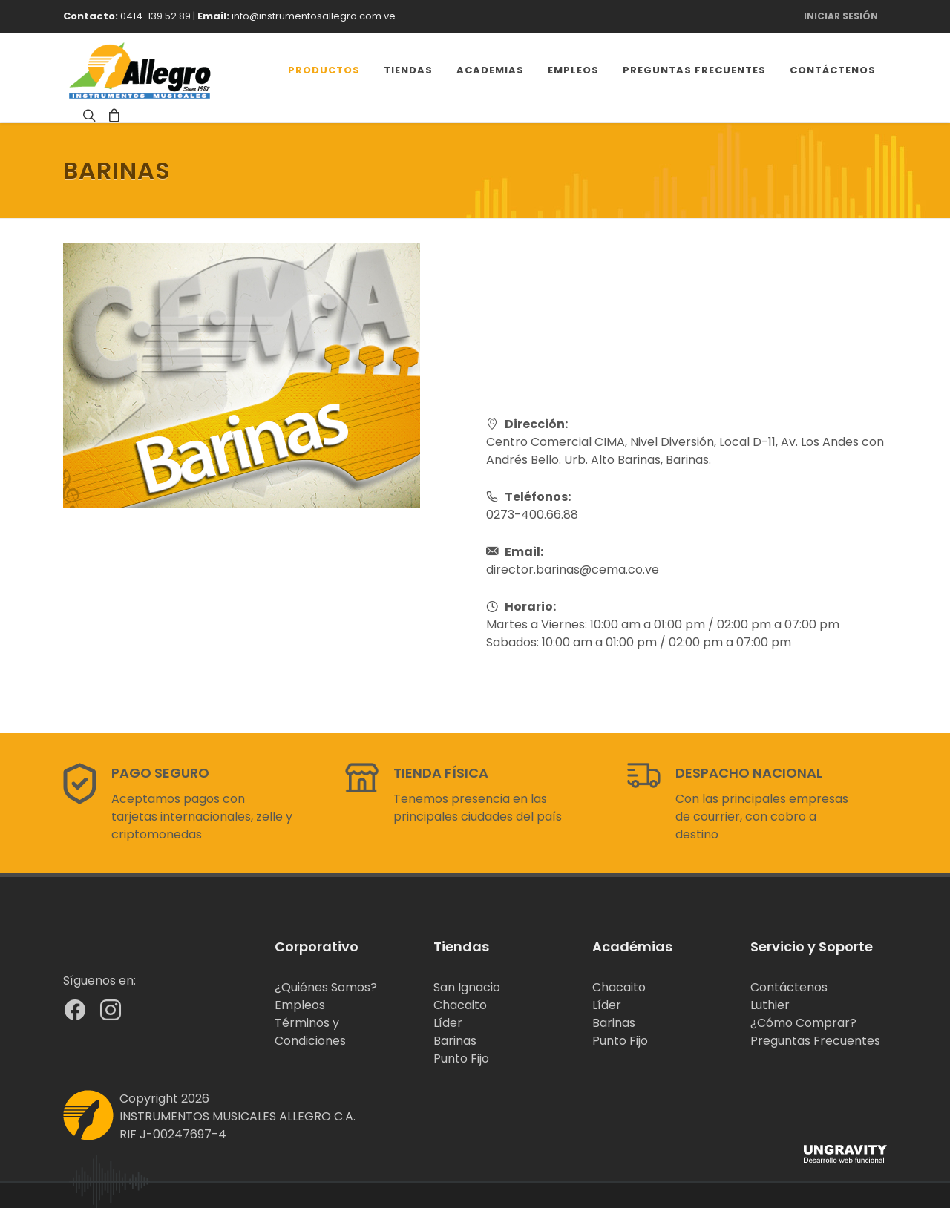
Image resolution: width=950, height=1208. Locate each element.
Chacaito (460, 1005)
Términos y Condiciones (310, 1031)
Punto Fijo (461, 1058)
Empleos (300, 1005)
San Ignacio (466, 987)
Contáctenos (789, 987)
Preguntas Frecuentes (815, 1040)
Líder (447, 1022)
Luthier (770, 1005)
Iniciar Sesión (841, 16)
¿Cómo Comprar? (803, 1022)
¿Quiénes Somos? (326, 987)
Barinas (454, 1040)
